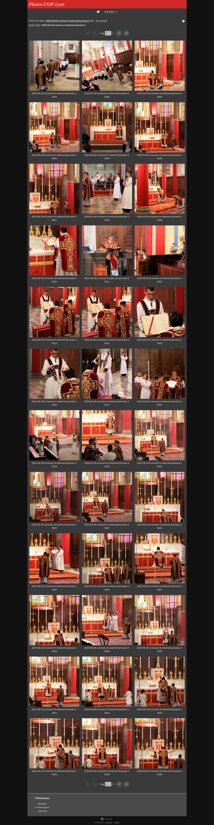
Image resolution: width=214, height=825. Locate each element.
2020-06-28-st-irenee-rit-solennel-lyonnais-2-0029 (107, 650)
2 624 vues (42, 811)
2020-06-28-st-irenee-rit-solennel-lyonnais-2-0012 (159, 280)
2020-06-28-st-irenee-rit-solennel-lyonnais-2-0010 (54, 280)
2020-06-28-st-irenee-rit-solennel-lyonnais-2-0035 (107, 773)
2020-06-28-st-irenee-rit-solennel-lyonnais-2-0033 (159, 711)
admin (117, 822)
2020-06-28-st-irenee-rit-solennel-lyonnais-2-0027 (159, 588)
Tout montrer (101, 21)
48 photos (42, 804)
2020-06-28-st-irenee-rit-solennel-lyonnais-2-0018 (159, 403)
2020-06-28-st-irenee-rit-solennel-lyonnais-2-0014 (107, 341)
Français (106, 818)
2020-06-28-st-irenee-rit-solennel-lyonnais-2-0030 (159, 650)
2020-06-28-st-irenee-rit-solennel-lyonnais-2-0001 (54, 95)
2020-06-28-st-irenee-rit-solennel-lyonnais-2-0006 (159, 157)
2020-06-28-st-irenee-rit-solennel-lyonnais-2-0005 (107, 157)
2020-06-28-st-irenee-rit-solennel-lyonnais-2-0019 (54, 465)
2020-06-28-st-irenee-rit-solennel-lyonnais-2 (67, 21)
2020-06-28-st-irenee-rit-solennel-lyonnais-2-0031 (54, 711)
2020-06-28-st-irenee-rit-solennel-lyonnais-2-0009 (159, 218)
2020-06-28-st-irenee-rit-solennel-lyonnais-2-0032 (107, 711)
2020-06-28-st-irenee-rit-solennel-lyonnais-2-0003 (159, 95)
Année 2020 (34, 25)
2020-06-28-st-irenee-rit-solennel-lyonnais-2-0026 (107, 588)
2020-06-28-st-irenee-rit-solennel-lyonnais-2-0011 (107, 280)
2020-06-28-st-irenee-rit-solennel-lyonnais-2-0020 (107, 465)
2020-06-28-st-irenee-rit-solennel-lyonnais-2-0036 (159, 773)
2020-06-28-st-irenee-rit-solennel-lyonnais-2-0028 (54, 650)
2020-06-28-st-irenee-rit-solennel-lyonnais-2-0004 (54, 157)
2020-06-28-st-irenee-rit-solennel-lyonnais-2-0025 (54, 588)
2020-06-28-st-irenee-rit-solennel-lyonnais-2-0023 (107, 526)
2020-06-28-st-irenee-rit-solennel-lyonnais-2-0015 (159, 341)
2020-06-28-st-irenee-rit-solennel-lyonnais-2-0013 (54, 341)
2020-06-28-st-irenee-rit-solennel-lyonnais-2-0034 (54, 773)
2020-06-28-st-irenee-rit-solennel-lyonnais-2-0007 (54, 218)
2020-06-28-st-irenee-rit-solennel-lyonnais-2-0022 (54, 526)
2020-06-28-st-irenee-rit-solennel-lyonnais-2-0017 (107, 403)
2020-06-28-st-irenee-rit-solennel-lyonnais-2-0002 (107, 95)
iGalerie (109, 822)
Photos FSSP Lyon (46, 4)
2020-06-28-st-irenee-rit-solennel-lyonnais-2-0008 (107, 218)
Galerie (109, 11)
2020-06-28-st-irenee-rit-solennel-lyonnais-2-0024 (159, 526)
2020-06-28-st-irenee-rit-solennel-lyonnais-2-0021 (159, 465)
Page (102, 33)
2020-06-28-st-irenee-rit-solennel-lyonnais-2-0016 (54, 403)
